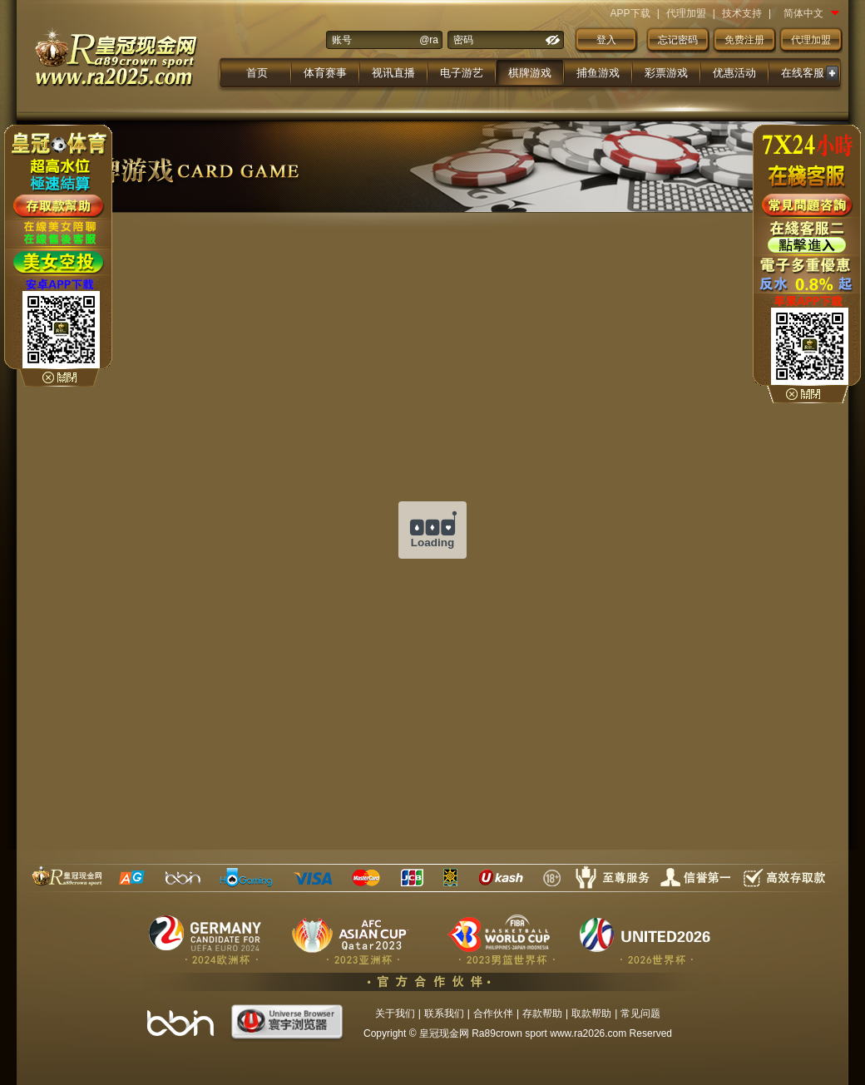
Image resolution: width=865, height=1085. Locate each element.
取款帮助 (591, 1013)
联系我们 (444, 1013)
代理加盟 (686, 13)
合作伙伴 (493, 1013)
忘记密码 (678, 40)
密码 (463, 40)
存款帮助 (542, 1013)
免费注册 (744, 40)
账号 (342, 40)
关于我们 (395, 1013)
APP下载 (630, 13)
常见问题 (640, 1013)
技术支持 (742, 13)
